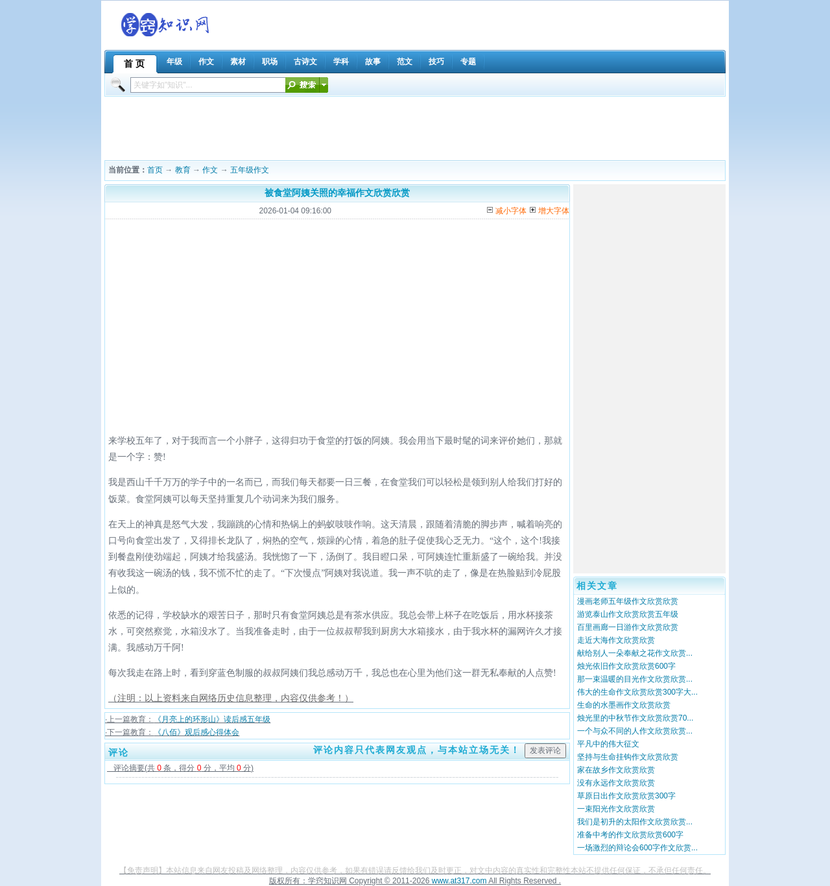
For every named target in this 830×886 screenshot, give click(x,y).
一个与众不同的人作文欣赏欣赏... (635, 731)
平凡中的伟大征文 (608, 743)
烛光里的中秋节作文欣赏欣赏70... (635, 718)
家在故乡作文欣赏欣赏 (616, 769)
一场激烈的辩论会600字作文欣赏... (637, 847)
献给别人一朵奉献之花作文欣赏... (635, 653)
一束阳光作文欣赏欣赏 (616, 808)
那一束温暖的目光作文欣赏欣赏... (635, 679)
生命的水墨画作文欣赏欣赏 (623, 705)
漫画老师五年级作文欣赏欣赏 (627, 601)
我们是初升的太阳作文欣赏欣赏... (635, 821)
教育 (183, 169)
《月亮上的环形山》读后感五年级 (212, 719)
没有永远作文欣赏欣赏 (616, 782)
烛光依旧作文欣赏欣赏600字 (626, 666)
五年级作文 (249, 169)
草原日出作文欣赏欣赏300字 (626, 795)
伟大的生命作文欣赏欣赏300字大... (637, 692)
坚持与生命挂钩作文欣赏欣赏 (627, 756)
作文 (210, 169)
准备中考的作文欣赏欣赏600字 (630, 834)
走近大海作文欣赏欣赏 (616, 640)
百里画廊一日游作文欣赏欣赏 (627, 627)
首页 (155, 169)
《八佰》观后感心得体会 (196, 732)
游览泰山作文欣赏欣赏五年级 (627, 614)
